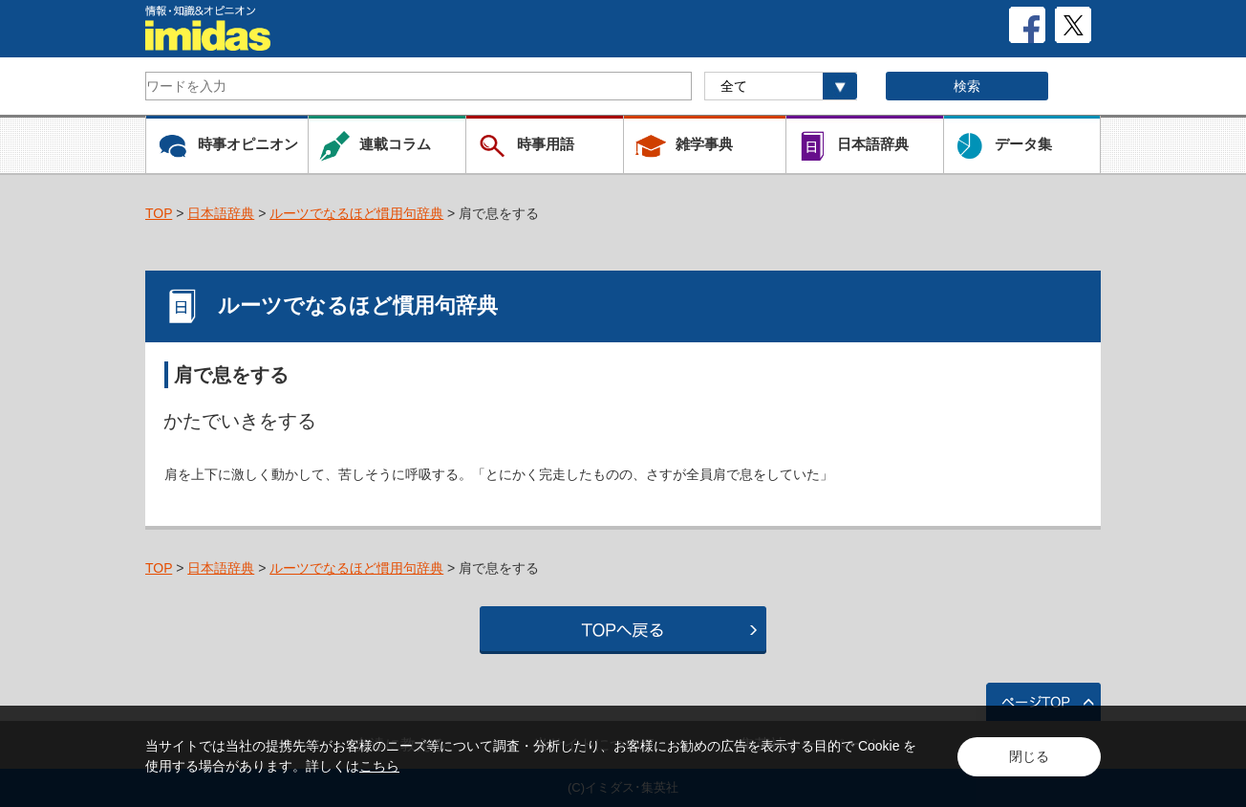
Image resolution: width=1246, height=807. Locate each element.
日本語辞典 (220, 213)
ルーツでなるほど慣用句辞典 (356, 213)
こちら (379, 766)
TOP (158, 213)
